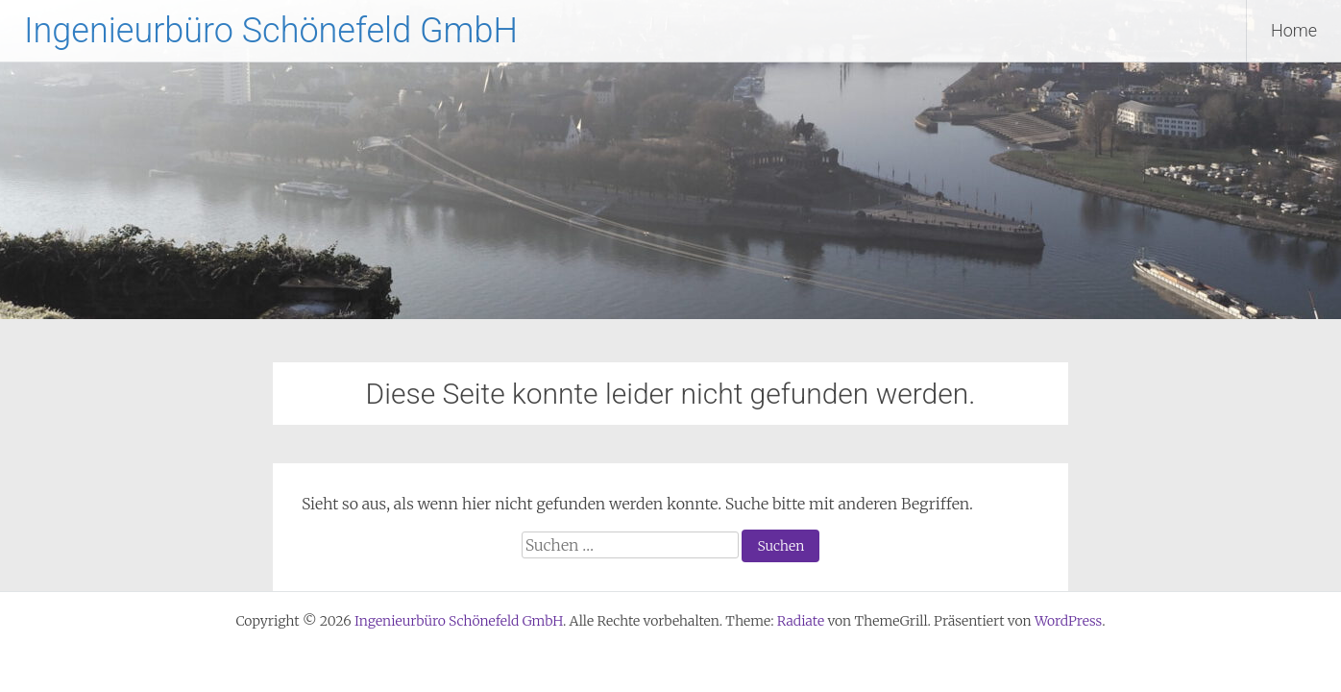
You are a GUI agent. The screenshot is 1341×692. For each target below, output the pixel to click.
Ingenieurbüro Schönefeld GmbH (271, 31)
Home (1294, 30)
